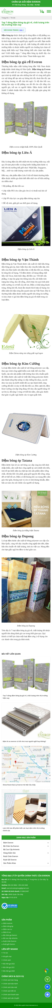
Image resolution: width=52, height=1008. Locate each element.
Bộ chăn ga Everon (10, 935)
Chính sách (7, 960)
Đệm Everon (8, 842)
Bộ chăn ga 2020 (9, 971)
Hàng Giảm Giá (9, 853)
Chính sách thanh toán (11, 994)
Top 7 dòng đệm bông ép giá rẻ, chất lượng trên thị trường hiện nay (25, 696)
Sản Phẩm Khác (9, 863)
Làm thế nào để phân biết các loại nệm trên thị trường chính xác (24, 829)
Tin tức (13, 18)
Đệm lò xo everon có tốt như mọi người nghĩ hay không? (24, 741)
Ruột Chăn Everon (10, 856)
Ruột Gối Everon (10, 860)
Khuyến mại (7, 956)
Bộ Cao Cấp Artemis (11, 849)
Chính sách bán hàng (10, 980)
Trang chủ (5, 18)
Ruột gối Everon (9, 944)
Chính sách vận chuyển (11, 998)
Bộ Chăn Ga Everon (11, 846)
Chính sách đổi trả (9, 991)
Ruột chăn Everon (9, 941)
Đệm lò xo (7, 932)
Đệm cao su (7, 929)
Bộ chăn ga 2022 (9, 964)
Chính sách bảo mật (10, 987)
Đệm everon (7, 923)
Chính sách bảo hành (10, 984)
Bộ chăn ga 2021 (9, 967)
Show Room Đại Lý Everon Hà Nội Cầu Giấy (19, 785)
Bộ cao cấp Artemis (10, 938)
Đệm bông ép (8, 926)
